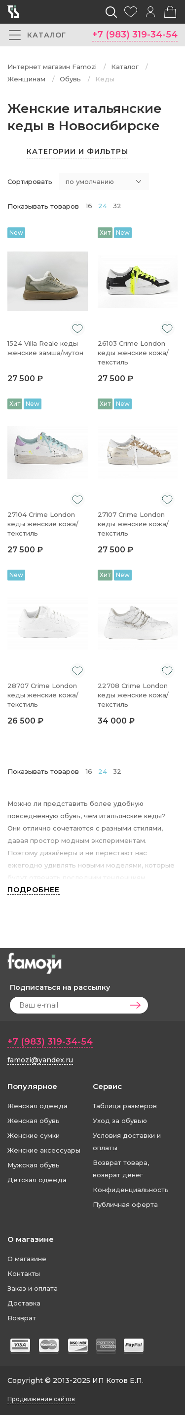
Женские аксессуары (43, 1150)
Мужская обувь (33, 1165)
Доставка (23, 1303)
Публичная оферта (125, 1204)
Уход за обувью (120, 1121)
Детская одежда (37, 1180)
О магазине (30, 1239)
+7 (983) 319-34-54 (135, 34)
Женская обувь (33, 1121)
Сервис (107, 1086)
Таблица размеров (125, 1106)
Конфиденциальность (131, 1190)
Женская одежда (37, 1106)
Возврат (21, 1318)
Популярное (32, 1086)
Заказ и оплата (32, 1288)
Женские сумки (33, 1135)
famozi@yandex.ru (40, 1059)
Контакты (23, 1273)
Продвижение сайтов (41, 1399)
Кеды (104, 79)
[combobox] (104, 181)
